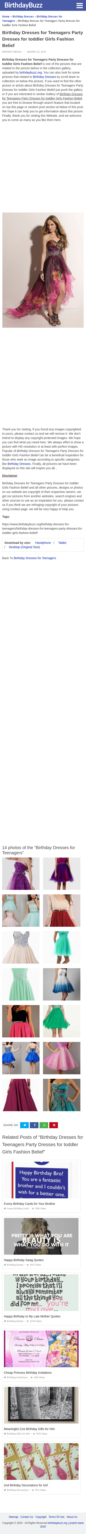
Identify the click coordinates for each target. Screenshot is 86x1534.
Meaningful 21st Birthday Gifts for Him (29, 1429)
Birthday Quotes (14, 1264)
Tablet (62, 542)
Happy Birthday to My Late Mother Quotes (32, 1316)
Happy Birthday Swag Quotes (24, 1260)
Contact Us (26, 1516)
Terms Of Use (56, 1516)
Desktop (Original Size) (24, 547)
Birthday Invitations (15, 1377)
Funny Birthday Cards (16, 1208)
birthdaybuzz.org (30, 72)
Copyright (40, 1516)
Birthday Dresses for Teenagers (35, 558)
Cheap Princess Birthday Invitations (28, 1372)
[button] (79, 5)
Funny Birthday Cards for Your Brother (29, 1203)
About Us (72, 1516)
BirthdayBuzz (23, 5)
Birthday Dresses (12, 51)
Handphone (43, 542)
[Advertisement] (43, 168)
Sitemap (13, 1516)
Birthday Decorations (16, 1490)
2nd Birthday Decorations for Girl (26, 1485)
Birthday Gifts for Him (17, 1433)
